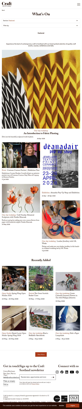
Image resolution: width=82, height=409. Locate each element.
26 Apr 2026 (41, 138)
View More (41, 354)
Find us (5, 384)
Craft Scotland (7, 4)
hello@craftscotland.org (11, 377)
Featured (11, 20)
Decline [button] (61, 405)
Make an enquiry (9, 381)
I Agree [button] (72, 405)
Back (3, 10)
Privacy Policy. (35, 384)
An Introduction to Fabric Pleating (41, 134)
